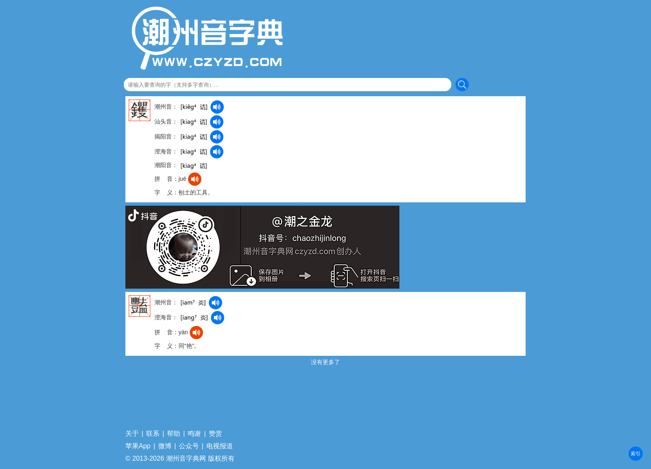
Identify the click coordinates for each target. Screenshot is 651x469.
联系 (152, 433)
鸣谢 (194, 433)
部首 (636, 453)
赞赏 (215, 433)
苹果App (137, 446)
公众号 (189, 446)
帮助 (173, 433)
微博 (164, 446)
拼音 (636, 453)
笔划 (636, 453)
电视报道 (219, 446)
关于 (132, 433)
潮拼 (636, 453)
